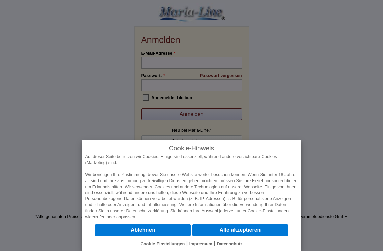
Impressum (200, 243)
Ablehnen (143, 230)
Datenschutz (229, 243)
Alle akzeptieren (240, 230)
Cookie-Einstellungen (268, 210)
